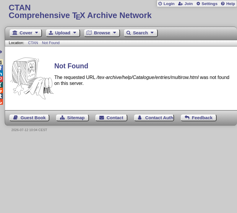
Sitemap (76, 117)
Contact (115, 117)
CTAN (33, 43)
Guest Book (33, 117)
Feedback (202, 117)
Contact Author (159, 117)
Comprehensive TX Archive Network (121, 12)
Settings (209, 3)
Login (168, 3)
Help (230, 3)
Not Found (51, 43)
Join (188, 3)
